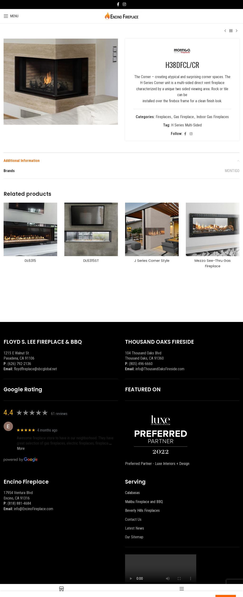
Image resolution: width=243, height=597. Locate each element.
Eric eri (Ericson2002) (34, 424)
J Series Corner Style (152, 262)
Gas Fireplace (184, 118)
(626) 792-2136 (19, 363)
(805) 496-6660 (141, 363)
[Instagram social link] (124, 4)
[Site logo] (121, 15)
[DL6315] (30, 231)
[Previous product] (225, 31)
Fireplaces (163, 118)
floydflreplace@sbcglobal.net (35, 369)
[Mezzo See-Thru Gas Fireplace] (212, 231)
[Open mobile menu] (11, 16)
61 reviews (59, 413)
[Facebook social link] (118, 4)
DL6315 (30, 262)
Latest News (134, 528)
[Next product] (236, 31)
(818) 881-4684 (19, 503)
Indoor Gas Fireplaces (212, 118)
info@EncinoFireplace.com (33, 509)
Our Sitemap (134, 537)
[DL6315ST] (91, 231)
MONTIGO (232, 172)
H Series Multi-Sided (186, 127)
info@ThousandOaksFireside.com (160, 369)
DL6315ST (91, 262)
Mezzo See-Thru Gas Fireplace (212, 265)
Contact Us (133, 519)
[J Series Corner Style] (152, 231)
